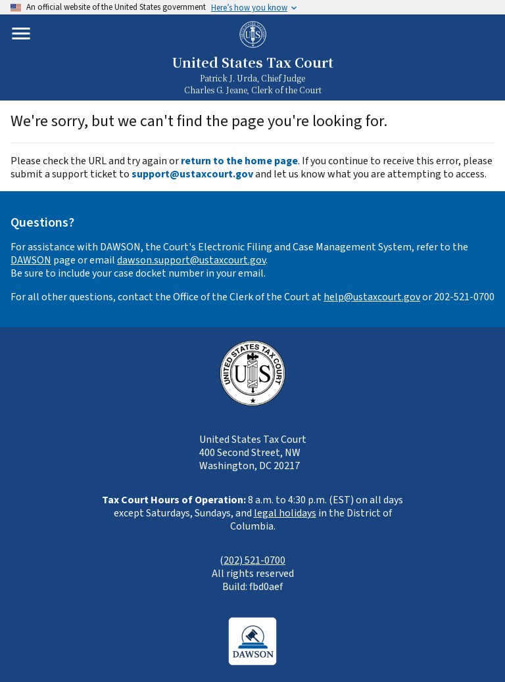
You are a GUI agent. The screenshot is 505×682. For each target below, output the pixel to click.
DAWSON (31, 260)
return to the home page (239, 161)
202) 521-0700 (254, 560)
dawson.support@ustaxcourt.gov (191, 260)
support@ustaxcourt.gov (192, 174)
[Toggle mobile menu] (21, 33)
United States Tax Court (252, 62)
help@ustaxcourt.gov (372, 297)
